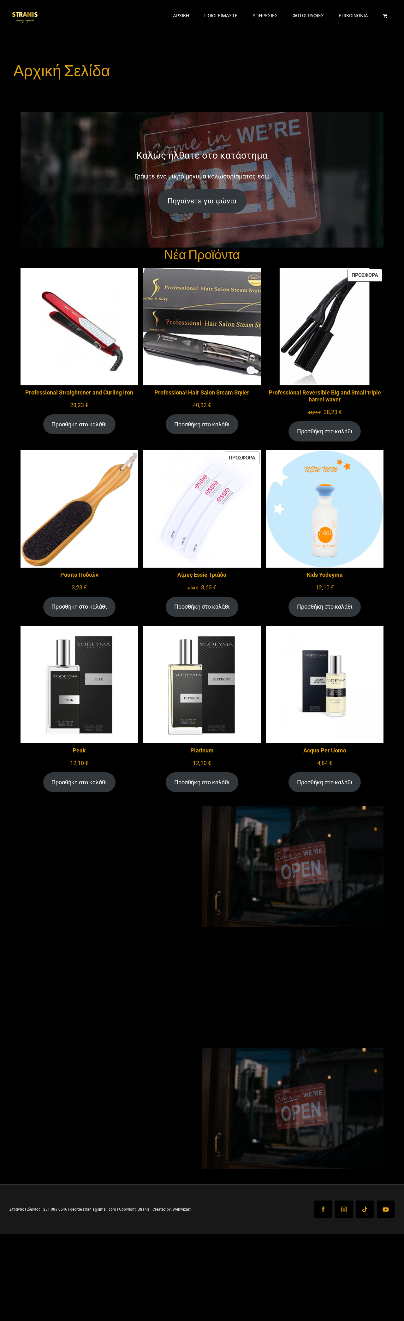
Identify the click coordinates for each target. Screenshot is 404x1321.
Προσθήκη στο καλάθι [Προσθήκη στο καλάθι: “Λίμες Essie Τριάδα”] (202, 606)
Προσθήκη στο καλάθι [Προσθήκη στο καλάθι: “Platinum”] (202, 782)
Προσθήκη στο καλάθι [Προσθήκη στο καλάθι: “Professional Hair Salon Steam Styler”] (202, 424)
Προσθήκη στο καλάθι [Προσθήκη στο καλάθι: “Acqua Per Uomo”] (325, 782)
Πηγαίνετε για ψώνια (202, 201)
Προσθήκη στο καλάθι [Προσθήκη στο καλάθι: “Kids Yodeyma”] (325, 606)
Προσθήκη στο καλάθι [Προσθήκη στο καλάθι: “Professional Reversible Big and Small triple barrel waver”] (325, 431)
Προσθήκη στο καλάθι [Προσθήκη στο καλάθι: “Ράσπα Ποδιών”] (79, 606)
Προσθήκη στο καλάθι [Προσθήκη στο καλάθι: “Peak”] (79, 782)
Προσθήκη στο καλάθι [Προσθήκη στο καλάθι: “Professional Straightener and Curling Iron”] (79, 424)
